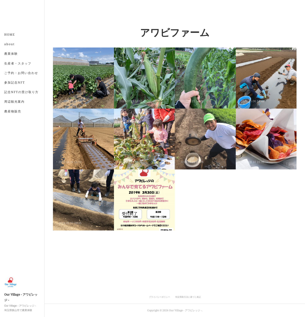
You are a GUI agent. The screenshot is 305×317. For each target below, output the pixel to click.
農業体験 (11, 54)
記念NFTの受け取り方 (21, 92)
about (9, 44)
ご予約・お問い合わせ (21, 73)
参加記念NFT (14, 82)
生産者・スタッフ (17, 63)
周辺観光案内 (14, 101)
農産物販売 (12, 111)
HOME (9, 34)
